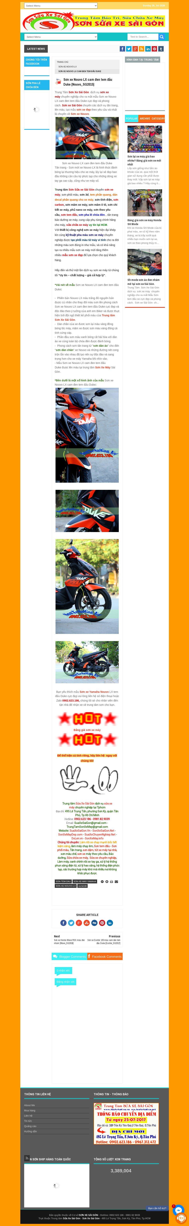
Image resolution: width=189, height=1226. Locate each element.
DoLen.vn (77, 838)
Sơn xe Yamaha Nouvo (94, 691)
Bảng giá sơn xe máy (87, 730)
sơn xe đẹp (84, 109)
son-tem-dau (63, 881)
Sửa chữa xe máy (77, 857)
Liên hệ (28, 1115)
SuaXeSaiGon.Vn (80, 830)
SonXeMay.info (94, 838)
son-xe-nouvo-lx (67, 67)
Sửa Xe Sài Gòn (85, 803)
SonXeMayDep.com (70, 834)
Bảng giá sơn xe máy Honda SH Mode (144, 222)
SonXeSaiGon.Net (103, 830)
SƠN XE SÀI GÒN (88, 1215)
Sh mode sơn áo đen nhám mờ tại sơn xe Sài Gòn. (143, 282)
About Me (29, 1105)
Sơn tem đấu (102, 846)
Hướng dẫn (30, 1131)
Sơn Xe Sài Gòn (91, 1218)
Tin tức (28, 1120)
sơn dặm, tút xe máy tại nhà (99, 850)
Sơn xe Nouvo (80, 113)
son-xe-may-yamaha (85, 881)
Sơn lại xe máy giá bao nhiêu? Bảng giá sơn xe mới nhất (144, 160)
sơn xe (81, 853)
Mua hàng (29, 1110)
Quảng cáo (30, 1126)
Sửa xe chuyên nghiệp (103, 857)
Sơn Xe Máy (102, 367)
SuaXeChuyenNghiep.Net (100, 834)
